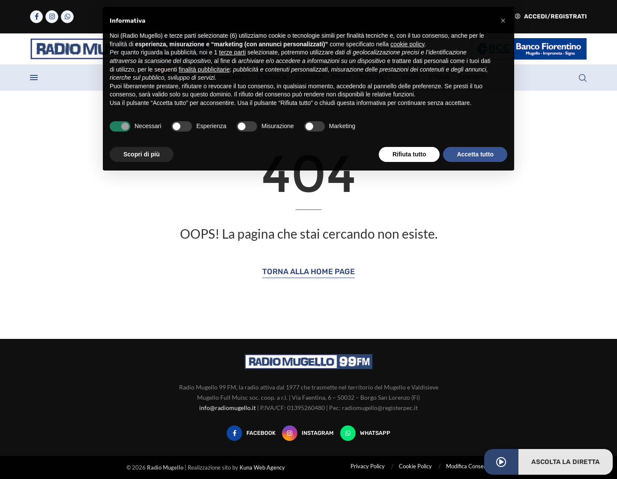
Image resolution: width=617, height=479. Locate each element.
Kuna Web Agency (262, 467)
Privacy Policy (367, 466)
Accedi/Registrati (551, 16)
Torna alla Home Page (308, 271)
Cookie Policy (415, 466)
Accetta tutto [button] (475, 154)
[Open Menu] (34, 77)
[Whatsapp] (67, 16)
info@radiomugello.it (227, 407)
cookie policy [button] (407, 44)
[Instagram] (51, 16)
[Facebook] (36, 16)
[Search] (582, 78)
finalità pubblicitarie (204, 69)
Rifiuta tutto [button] (409, 154)
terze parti (232, 52)
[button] (503, 20)
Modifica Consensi (468, 466)
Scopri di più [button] (141, 154)
